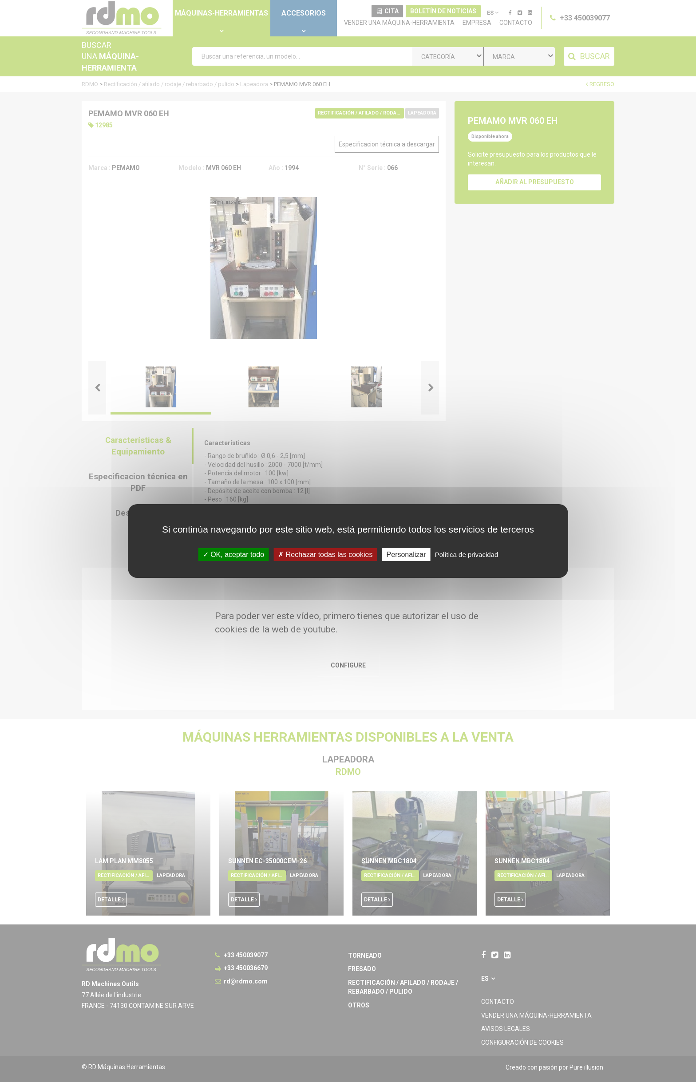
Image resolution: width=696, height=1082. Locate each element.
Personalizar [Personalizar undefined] (406, 554)
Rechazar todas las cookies (325, 554)
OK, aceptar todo (233, 554)
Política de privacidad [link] (466, 554)
